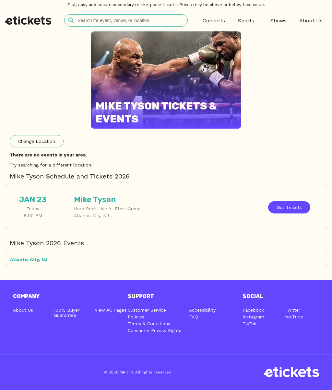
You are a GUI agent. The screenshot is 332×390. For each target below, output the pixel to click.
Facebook (253, 310)
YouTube (294, 316)
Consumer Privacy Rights (154, 330)
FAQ (193, 316)
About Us (23, 310)
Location (36, 141)
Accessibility (202, 310)
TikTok (249, 323)
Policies (136, 316)
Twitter (292, 310)
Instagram (253, 316)
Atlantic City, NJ (28, 259)
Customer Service (147, 310)
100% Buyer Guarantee (66, 312)
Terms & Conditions (149, 323)
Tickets (289, 207)
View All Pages (110, 310)
